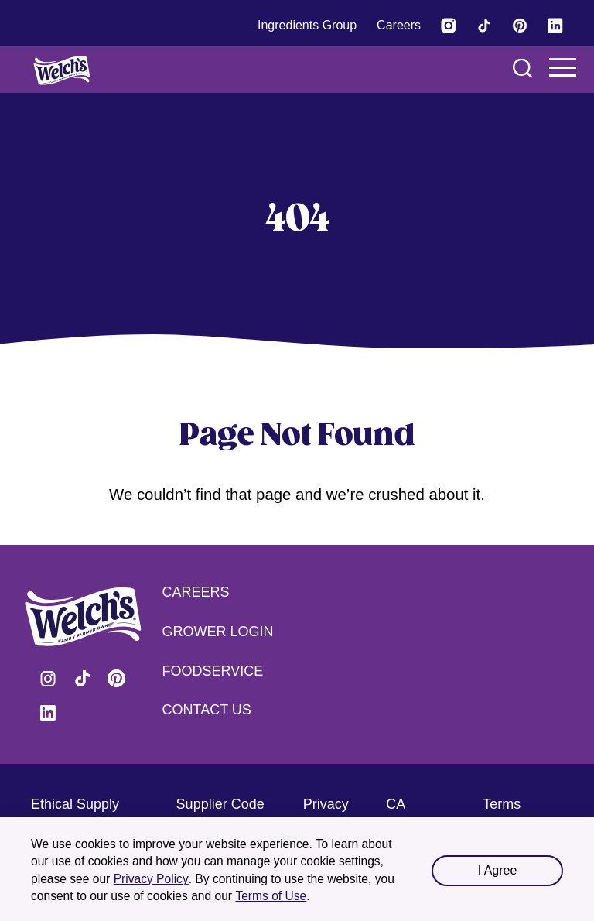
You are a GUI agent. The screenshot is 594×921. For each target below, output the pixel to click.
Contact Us (206, 709)
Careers (196, 592)
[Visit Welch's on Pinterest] (519, 25)
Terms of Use (270, 895)
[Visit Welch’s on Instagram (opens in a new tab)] (448, 25)
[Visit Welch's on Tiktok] (484, 25)
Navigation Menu (563, 67)
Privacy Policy (151, 878)
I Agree (497, 870)
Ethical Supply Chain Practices (79, 813)
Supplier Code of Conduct (220, 813)
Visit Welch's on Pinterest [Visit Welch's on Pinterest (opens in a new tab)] (116, 679)
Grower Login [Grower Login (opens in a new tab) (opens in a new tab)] (218, 631)
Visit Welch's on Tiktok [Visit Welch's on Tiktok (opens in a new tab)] (82, 679)
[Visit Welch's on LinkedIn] (555, 25)
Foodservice (213, 671)
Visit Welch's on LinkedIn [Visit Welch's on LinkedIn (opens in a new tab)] (48, 713)
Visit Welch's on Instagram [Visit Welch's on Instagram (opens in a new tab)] (48, 679)
